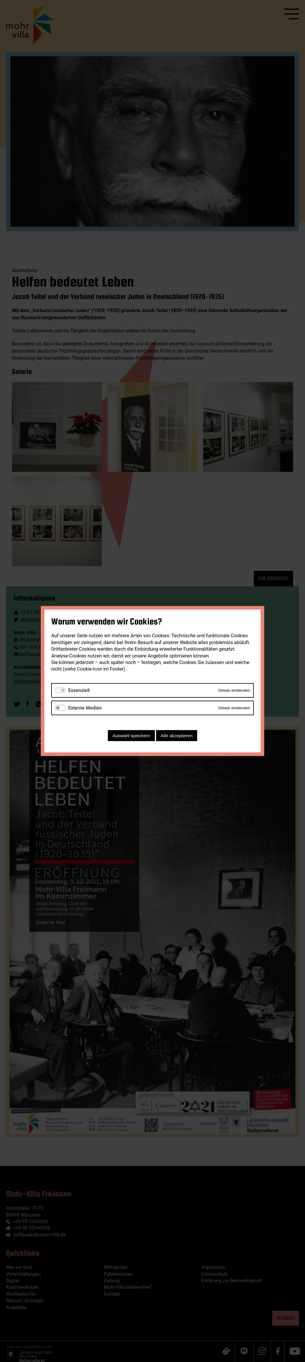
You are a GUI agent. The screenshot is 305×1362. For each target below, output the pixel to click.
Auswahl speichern (131, 735)
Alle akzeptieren (177, 735)
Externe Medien (85, 708)
